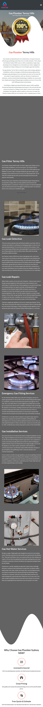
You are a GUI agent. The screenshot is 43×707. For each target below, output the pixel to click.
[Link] (4, 5)
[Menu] (41, 5)
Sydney (20, 268)
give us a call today (35, 308)
